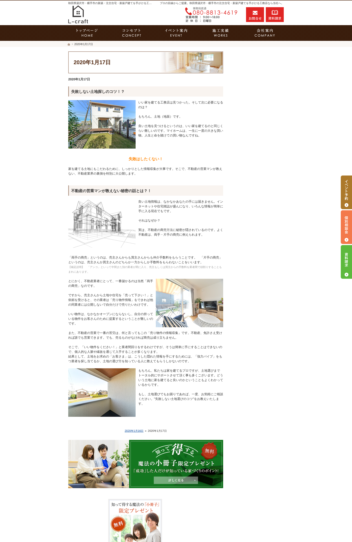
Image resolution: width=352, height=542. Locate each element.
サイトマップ (246, 338)
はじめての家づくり (251, 242)
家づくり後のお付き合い (254, 261)
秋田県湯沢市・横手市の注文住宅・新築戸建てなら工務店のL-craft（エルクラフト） (208, 530)
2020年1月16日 (134, 430)
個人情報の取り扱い (251, 329)
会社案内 (243, 271)
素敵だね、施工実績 (251, 209)
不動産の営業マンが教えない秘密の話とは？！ (111, 191)
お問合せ (255, 14)
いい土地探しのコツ (251, 180)
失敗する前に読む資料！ (254, 300)
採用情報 (243, 290)
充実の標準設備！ (249, 232)
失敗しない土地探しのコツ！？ (98, 92)
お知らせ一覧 (246, 319)
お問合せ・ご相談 (249, 310)
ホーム (241, 161)
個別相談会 (346, 227)
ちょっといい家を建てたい (256, 199)
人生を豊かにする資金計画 (256, 190)
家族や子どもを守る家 (252, 252)
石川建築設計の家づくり (254, 281)
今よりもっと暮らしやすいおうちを (259, 221)
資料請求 (275, 14)
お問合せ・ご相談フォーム (257, 510)
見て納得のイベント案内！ (256, 170)
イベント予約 (346, 192)
